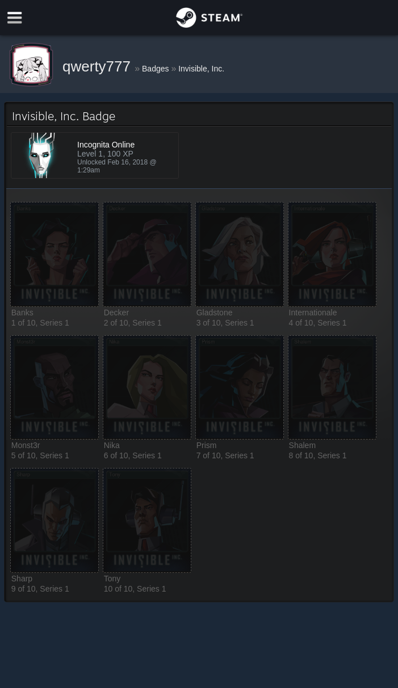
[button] (54, 254)
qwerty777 (98, 66)
